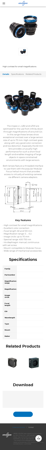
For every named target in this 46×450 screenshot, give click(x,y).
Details (6, 74)
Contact (31, 427)
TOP (38, 439)
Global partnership (18, 427)
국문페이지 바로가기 (23, 414)
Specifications (17, 74)
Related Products (33, 74)
